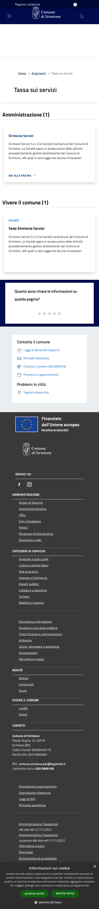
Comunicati (26, 684)
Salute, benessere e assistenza (39, 646)
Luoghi (23, 708)
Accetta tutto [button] (34, 893)
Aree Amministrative (32, 508)
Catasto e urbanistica (33, 590)
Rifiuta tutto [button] (65, 893)
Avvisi (23, 690)
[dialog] (49, 885)
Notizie (23, 678)
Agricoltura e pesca (31, 659)
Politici (23, 527)
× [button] (94, 866)
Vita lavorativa (28, 571)
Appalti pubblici (29, 584)
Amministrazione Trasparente (38, 824)
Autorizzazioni (28, 652)
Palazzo (14, 220)
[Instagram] (29, 484)
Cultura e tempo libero (33, 565)
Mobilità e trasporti (31, 602)
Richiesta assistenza (32, 805)
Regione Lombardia (27, 4)
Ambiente (25, 640)
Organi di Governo (31, 502)
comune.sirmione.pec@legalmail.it (42, 763)
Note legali (26, 852)
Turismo (24, 596)
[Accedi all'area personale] (75, 4)
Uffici (22, 515)
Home (22, 73)
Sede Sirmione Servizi (26, 228)
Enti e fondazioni (30, 521)
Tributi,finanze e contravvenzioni (40, 634)
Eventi (23, 714)
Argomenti (39, 73)
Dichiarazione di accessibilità (38, 858)
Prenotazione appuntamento (38, 786)
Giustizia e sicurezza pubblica (38, 627)
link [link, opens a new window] (87, 885)
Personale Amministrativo (36, 533)
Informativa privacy (32, 846)
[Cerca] (81, 16)
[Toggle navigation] (9, 16)
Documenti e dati (30, 540)
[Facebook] (19, 484)
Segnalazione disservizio (35, 792)
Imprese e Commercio (33, 577)
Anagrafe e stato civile (33, 559)
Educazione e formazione (35, 621)
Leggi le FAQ (27, 799)
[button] (49, 902)
